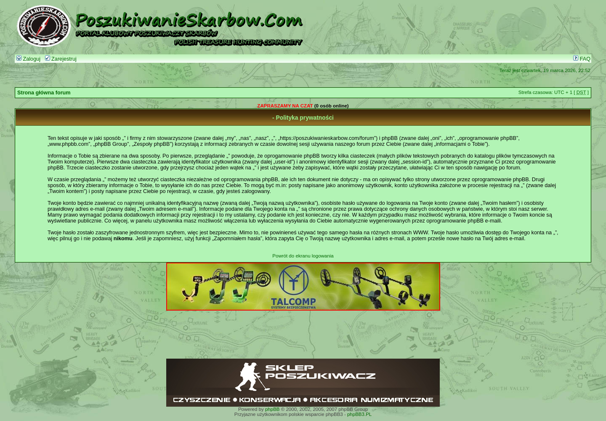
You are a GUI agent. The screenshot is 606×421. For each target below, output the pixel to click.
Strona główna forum (44, 93)
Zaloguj (28, 59)
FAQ (581, 59)
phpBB (272, 409)
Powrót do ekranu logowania (302, 255)
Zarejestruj (61, 59)
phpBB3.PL (359, 414)
